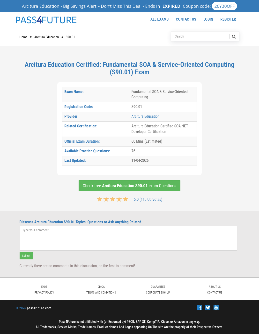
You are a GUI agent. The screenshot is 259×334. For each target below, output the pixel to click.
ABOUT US (215, 286)
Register (228, 19)
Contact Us (186, 19)
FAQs (44, 286)
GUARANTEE (158, 286)
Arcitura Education (46, 37)
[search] (233, 36)
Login (208, 19)
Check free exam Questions (129, 185)
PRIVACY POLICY (44, 292)
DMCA (101, 286)
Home (24, 37)
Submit (26, 255)
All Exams (159, 19)
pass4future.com (39, 308)
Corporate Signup (158, 292)
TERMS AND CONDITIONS (101, 292)
